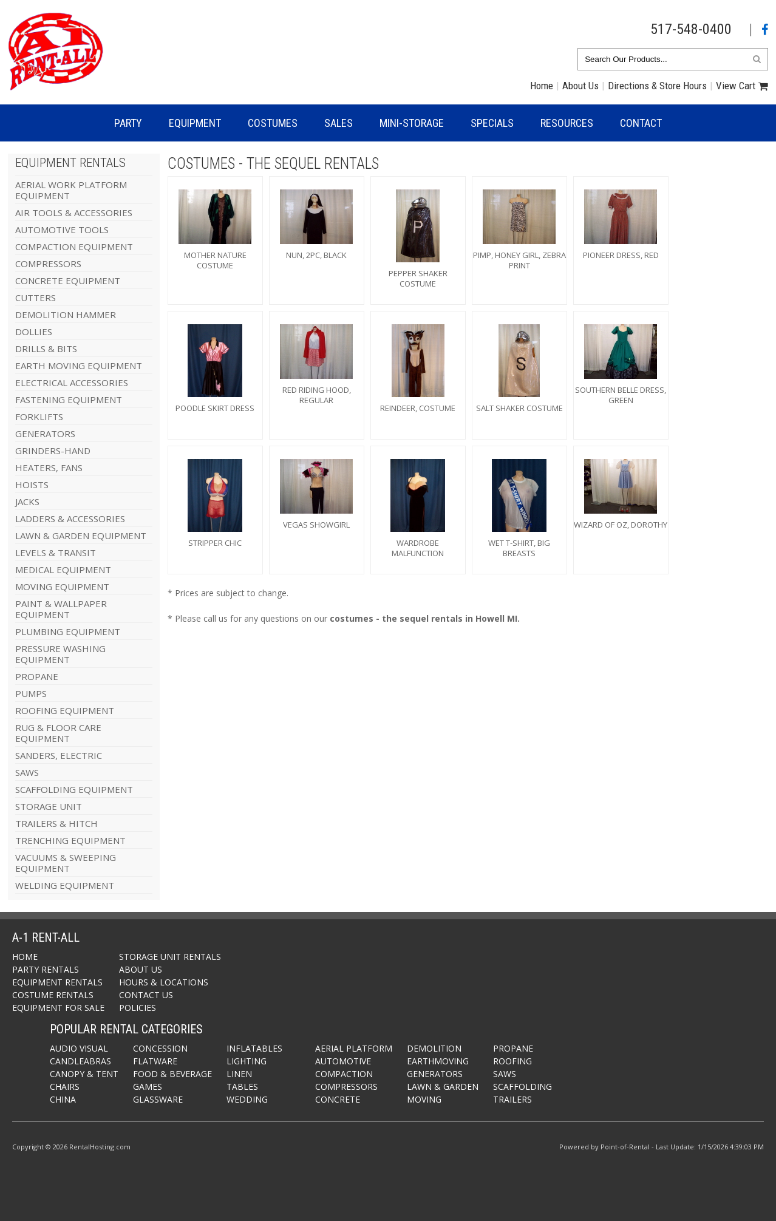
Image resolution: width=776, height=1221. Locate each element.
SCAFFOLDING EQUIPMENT (74, 789)
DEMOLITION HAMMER (65, 314)
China (63, 1099)
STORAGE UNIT (48, 806)
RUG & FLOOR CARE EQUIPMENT (58, 732)
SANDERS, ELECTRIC (58, 755)
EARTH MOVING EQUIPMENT (78, 365)
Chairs (65, 1086)
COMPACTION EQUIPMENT (74, 246)
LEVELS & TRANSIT (55, 552)
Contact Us (146, 995)
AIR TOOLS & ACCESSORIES (73, 212)
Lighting (246, 1061)
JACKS (27, 501)
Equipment (195, 123)
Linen (239, 1074)
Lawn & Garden (442, 1086)
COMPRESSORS (48, 263)
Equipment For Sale (58, 1007)
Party (128, 123)
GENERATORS (45, 433)
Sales (338, 123)
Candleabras (80, 1061)
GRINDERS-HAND (52, 450)
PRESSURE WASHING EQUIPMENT (60, 653)
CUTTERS (35, 297)
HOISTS (32, 484)
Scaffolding (522, 1086)
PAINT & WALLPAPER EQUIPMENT (61, 609)
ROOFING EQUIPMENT (64, 710)
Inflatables (254, 1048)
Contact (641, 123)
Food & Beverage (172, 1074)
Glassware (158, 1099)
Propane (513, 1048)
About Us (580, 86)
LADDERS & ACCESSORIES (70, 518)
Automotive (343, 1061)
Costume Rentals (53, 995)
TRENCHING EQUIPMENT (70, 840)
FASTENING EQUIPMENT (68, 399)
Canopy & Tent (84, 1074)
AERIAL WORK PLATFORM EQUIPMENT (71, 190)
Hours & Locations (163, 982)
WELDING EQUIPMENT (64, 885)
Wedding (247, 1099)
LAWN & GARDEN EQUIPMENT (80, 535)
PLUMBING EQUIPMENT (67, 631)
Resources (566, 123)
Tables (242, 1086)
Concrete (337, 1099)
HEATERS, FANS (49, 467)
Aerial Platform (353, 1048)
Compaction (344, 1074)
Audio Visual (79, 1048)
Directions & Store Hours (657, 86)
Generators (435, 1074)
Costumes (273, 123)
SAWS (27, 772)
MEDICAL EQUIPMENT (63, 569)
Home (541, 86)
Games (147, 1086)
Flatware (155, 1061)
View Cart (735, 86)
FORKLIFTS (39, 416)
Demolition (434, 1048)
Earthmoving (438, 1061)
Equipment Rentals (57, 982)
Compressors (346, 1086)
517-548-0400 (691, 29)
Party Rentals (45, 969)
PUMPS (31, 693)
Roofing (512, 1061)
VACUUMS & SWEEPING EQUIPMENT (65, 862)
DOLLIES (33, 331)
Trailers (512, 1099)
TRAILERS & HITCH (56, 823)
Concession (160, 1048)
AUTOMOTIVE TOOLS (62, 229)
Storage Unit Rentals (170, 956)
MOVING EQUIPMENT (62, 586)
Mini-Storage (411, 123)
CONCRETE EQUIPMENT (67, 280)
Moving (424, 1099)
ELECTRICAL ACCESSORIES (71, 382)
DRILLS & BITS (46, 348)
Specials (492, 123)
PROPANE (36, 676)
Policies (137, 1007)
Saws (504, 1074)
